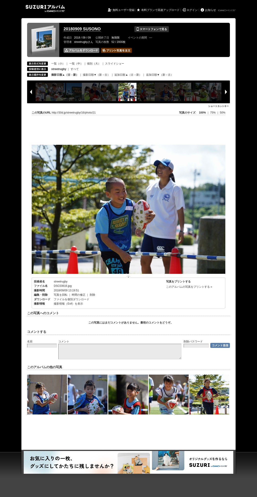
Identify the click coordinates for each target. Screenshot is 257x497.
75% (213, 112)
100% (202, 112)
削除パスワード (193, 341)
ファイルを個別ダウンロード (71, 299)
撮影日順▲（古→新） (65, 74)
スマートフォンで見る (151, 29)
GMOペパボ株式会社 (227, 10)
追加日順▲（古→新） (128, 74)
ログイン (192, 10)
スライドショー (114, 63)
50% (222, 112)
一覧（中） (76, 63)
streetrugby (60, 281)
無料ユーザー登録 (123, 10)
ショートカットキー (218, 106)
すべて (75, 69)
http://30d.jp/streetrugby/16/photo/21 (74, 112)
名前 (30, 341)
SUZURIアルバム (45, 8)
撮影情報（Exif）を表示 (68, 303)
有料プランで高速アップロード (160, 10)
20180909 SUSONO (82, 29)
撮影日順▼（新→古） (96, 74)
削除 (92, 294)
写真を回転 (60, 294)
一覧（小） (58, 63)
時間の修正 (78, 294)
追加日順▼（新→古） (159, 74)
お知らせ (210, 10)
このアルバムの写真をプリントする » (189, 286)
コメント (63, 341)
